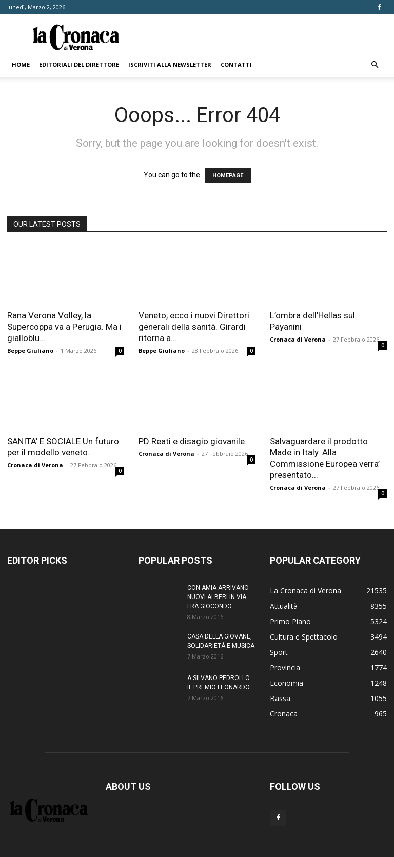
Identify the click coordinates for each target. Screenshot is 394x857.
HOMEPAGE (227, 175)
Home (21, 64)
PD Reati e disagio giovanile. (193, 441)
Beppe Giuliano (30, 350)
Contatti (236, 64)
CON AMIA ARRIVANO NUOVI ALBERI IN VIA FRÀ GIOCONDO (218, 597)
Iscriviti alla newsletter (169, 64)
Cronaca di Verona (298, 339)
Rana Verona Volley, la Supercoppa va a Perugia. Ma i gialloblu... (64, 326)
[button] (374, 65)
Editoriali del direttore (79, 64)
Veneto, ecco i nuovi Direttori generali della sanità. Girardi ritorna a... (194, 326)
